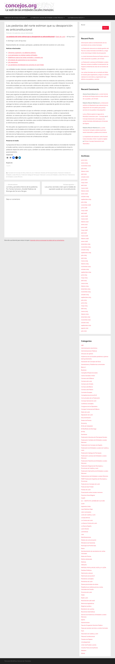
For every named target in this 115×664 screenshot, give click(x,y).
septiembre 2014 (86, 272)
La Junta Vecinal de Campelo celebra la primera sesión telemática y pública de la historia (95, 130)
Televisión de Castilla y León (89, 633)
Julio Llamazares (86, 512)
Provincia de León (86, 592)
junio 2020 (84, 179)
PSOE (83, 595)
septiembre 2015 (86, 252)
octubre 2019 (85, 196)
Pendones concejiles (87, 579)
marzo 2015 (84, 261)
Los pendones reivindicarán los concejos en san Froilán (26, 65)
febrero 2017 (85, 222)
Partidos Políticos (86, 570)
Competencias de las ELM (89, 395)
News (83, 548)
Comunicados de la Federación (90, 398)
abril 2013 (84, 308)
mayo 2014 (84, 278)
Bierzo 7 (83, 367)
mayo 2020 (84, 182)
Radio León (84, 598)
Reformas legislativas (87, 603)
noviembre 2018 (86, 205)
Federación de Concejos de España (15, 17)
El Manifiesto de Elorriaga (88, 429)
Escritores (84, 434)
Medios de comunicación (88, 540)
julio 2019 (84, 202)
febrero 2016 (85, 238)
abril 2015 (84, 258)
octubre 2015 (85, 249)
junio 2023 (84, 160)
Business (83, 370)
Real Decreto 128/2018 (88, 600)
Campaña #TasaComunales (89, 373)
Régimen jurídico (86, 606)
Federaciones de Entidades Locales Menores (94, 476)
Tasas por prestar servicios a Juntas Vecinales (94, 628)
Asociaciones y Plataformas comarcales (93, 364)
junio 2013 (84, 303)
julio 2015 (84, 255)
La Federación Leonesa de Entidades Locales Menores (47, 17)
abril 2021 (84, 174)
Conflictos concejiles (87, 403)
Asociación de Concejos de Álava (17, 173)
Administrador (29, 33)
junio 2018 (84, 207)
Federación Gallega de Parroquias (30, 175)
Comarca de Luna (86, 381)
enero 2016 (84, 241)
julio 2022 (84, 168)
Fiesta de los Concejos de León (90, 484)
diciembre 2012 (85, 317)
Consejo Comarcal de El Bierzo (90, 409)
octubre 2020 (85, 177)
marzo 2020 (84, 188)
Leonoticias (84, 531)
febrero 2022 (85, 171)
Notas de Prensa (86, 556)
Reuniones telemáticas (88, 612)
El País (83, 431)
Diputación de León (87, 415)
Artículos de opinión (87, 353)
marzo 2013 (84, 311)
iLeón (83, 503)
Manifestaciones (86, 537)
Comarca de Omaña (87, 384)
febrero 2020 (85, 191)
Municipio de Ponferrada (88, 545)
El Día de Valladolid (87, 426)
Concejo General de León (88, 401)
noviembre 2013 (86, 292)
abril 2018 (84, 213)
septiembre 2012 (86, 325)
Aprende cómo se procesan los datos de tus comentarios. (47, 240)
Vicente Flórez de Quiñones (89, 648)
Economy (84, 423)
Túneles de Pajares (86, 639)
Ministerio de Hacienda (88, 543)
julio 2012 (84, 331)
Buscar (83, 25)
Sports (83, 619)
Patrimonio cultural (87, 573)
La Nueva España (86, 526)
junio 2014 (84, 275)
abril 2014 (84, 280)
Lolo (82, 534)
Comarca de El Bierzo (87, 378)
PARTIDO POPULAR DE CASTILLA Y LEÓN (93, 567)
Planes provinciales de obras (89, 584)
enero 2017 (84, 224)
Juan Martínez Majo (87, 509)
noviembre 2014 (86, 266)
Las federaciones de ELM (76, 17)
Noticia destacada (86, 559)
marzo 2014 (84, 283)
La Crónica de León (87, 520)
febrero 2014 (85, 286)
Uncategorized (85, 642)
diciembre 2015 (85, 244)
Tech (82, 631)
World (83, 653)
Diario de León (60, 36)
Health (83, 498)
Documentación (86, 417)
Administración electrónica (89, 348)
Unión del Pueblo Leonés (88, 645)
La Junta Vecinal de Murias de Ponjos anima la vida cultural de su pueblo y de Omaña (95, 96)
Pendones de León (87, 581)
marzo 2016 (84, 236)
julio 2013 (84, 300)
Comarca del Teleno (87, 389)
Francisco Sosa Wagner (88, 495)
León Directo (85, 529)
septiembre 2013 (86, 297)
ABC (82, 345)
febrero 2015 (85, 264)
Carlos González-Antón (88, 375)
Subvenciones (85, 622)
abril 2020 (84, 185)
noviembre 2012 (86, 320)
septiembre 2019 (86, 199)
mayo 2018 (84, 210)
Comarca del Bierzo (87, 387)
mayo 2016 (84, 230)
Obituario (84, 564)
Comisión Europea (86, 392)
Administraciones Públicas (89, 351)
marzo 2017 (84, 219)
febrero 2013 (85, 314)
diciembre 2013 (85, 289)
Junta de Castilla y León (88, 515)
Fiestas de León (86, 489)
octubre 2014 (85, 269)
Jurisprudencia (85, 517)
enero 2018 (84, 216)
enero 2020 (84, 194)
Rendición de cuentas (87, 609)
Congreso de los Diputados (89, 406)
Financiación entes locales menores (92, 492)
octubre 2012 (85, 322)
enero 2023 (84, 163)
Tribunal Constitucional (88, 636)
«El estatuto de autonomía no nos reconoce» (22, 60)
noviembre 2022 (86, 165)
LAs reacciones (13, 62)
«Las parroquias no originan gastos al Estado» (22, 55)
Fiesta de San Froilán (87, 487)
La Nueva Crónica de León (89, 523)
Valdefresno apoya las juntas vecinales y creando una (25, 57)
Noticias (83, 562)
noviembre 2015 (86, 247)
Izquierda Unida (86, 506)
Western (83, 650)
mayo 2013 (84, 306)
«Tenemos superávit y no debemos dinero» (22, 52)
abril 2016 (84, 233)
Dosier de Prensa (86, 420)
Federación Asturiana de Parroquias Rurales (45, 173)
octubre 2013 (85, 294)
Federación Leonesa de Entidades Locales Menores (53, 175)
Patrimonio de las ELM (88, 576)
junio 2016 (84, 227)
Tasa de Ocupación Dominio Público (92, 625)
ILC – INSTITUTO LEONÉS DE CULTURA (93, 501)
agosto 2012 (84, 328)
